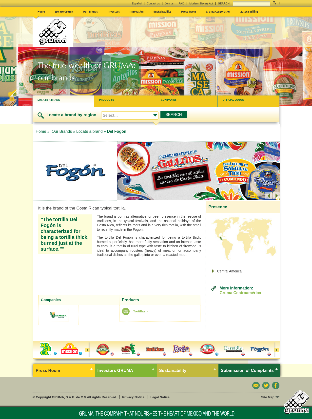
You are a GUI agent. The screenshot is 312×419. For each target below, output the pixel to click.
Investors (114, 11)
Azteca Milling (249, 11)
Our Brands (90, 11)
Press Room (188, 11)
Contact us (153, 3)
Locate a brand (49, 99)
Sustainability (162, 11)
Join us (169, 3)
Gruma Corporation (218, 11)
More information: (240, 290)
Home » (43, 131)
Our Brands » (63, 131)
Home (41, 11)
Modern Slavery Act (201, 3)
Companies (168, 99)
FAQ (181, 3)
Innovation (137, 11)
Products (106, 99)
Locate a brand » (91, 131)
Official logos (233, 99)
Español (137, 3)
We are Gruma (64, 11)
